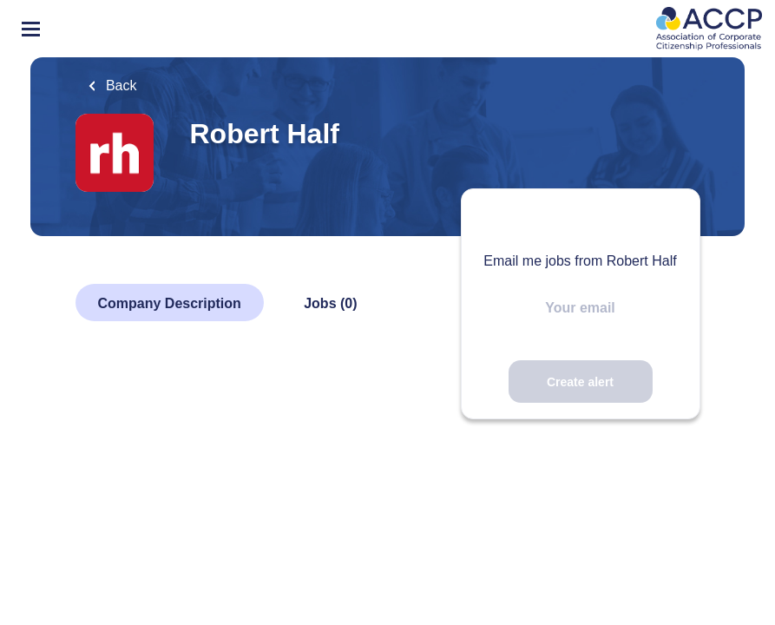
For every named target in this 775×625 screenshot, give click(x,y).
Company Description (169, 303)
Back (119, 85)
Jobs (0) (330, 303)
